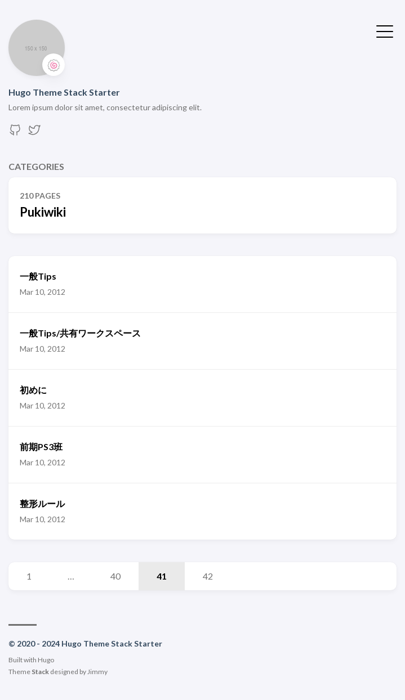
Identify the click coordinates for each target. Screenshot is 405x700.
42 (208, 576)
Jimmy (97, 671)
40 (115, 576)
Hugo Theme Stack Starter (64, 92)
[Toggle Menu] (385, 30)
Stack (40, 671)
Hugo (46, 660)
